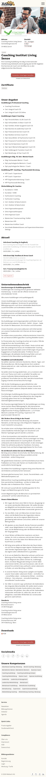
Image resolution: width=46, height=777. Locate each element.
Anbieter (4, 712)
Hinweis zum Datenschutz (23, 78)
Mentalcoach (24, 682)
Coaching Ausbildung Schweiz (26, 673)
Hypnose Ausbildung (35, 676)
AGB (3, 634)
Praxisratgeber (6, 726)
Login (3, 764)
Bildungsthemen (7, 709)
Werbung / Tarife (7, 767)
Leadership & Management (19, 679)
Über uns (4, 739)
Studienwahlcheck (7, 728)
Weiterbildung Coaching (9, 692)
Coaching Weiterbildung (9, 676)
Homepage (28, 46)
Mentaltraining (6, 689)
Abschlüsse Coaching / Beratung (12, 667)
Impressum (5, 742)
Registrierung (6, 761)
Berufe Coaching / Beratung (32, 667)
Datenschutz (5, 747)
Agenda (4, 714)
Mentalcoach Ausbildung (9, 685)
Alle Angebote (8, 276)
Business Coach (36, 670)
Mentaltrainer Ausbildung (27, 685)
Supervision (16, 689)
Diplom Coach (23, 676)
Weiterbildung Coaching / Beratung (29, 692)
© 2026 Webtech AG (8, 774)
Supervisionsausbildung (29, 689)
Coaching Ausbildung (8, 673)
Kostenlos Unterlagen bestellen (23, 75)
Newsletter (5, 706)
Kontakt (4, 758)
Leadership (5, 679)
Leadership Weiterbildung (10, 682)
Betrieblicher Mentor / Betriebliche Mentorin (15, 670)
